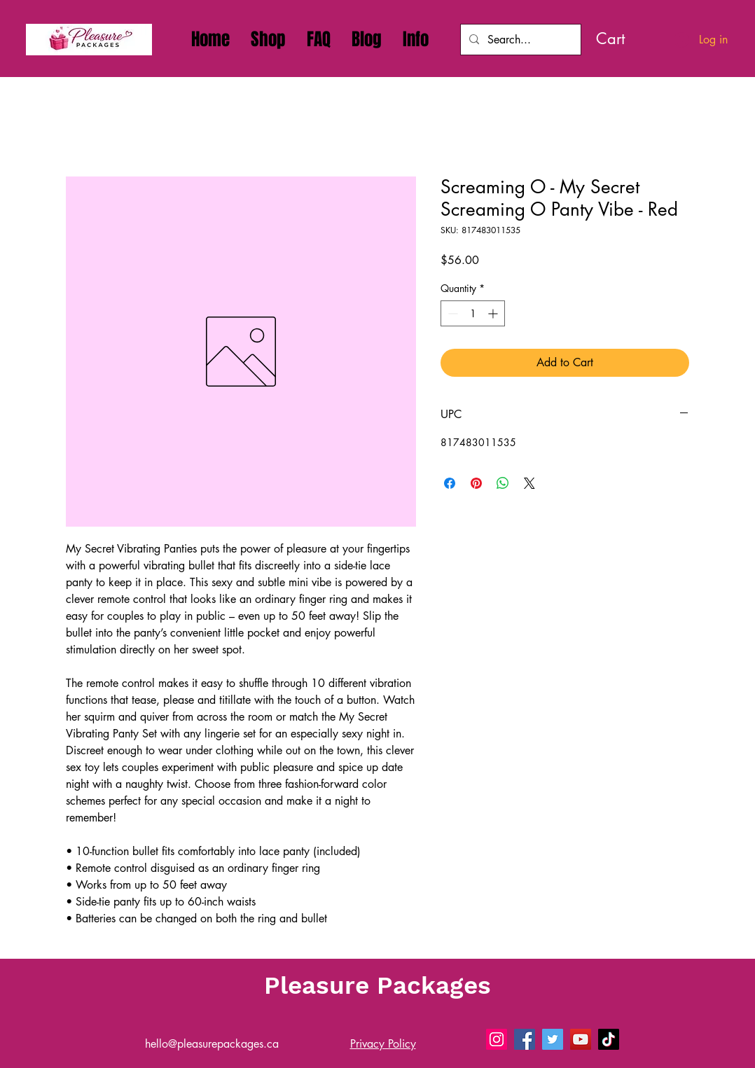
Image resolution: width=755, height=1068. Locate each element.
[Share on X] (529, 483)
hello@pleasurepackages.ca (212, 1043)
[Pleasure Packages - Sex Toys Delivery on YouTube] (580, 1039)
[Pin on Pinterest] (476, 483)
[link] (627, 38)
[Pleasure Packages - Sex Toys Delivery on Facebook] (524, 1039)
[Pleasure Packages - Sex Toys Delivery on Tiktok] (608, 1039)
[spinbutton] (472, 313)
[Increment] (494, 313)
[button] (415, 39)
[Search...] (519, 40)
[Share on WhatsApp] (502, 483)
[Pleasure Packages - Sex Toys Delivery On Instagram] (496, 1039)
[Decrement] (451, 313)
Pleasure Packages (377, 985)
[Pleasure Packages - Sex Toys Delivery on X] (552, 1039)
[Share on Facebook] (449, 483)
